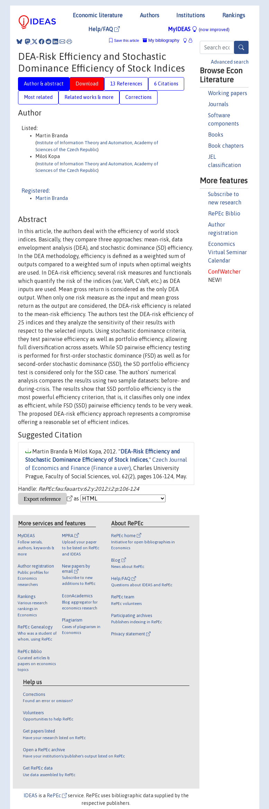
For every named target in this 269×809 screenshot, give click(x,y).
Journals (218, 104)
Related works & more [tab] (89, 97)
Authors (149, 15)
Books (215, 134)
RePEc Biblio (224, 213)
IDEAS (30, 795)
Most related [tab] (38, 97)
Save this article (126, 41)
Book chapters (226, 146)
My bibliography (161, 40)
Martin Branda (51, 198)
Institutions (190, 15)
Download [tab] (86, 83)
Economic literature (98, 15)
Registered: (35, 190)
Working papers (227, 93)
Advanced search (230, 62)
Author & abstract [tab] (44, 83)
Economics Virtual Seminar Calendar (227, 252)
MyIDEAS (199, 29)
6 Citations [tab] (166, 83)
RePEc (57, 795)
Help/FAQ (104, 29)
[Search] (241, 47)
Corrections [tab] (138, 97)
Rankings (233, 15)
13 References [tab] (126, 83)
